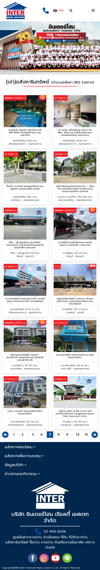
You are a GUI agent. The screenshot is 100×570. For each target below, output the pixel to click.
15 (86, 434)
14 (77, 434)
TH (58, 10)
